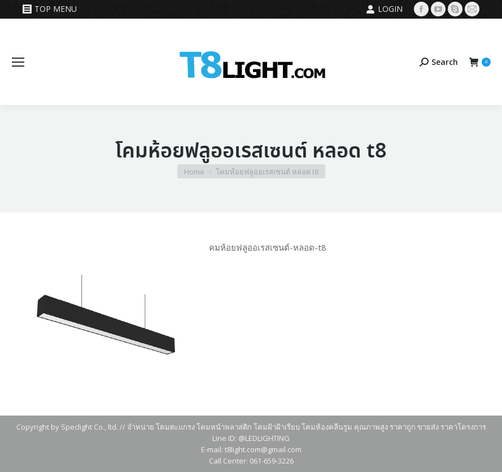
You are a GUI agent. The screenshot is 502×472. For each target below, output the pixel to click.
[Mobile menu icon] (18, 62)
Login (384, 9)
